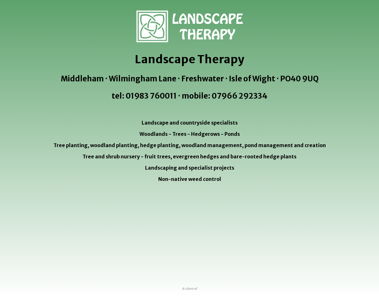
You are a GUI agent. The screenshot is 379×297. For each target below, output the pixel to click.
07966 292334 (239, 96)
